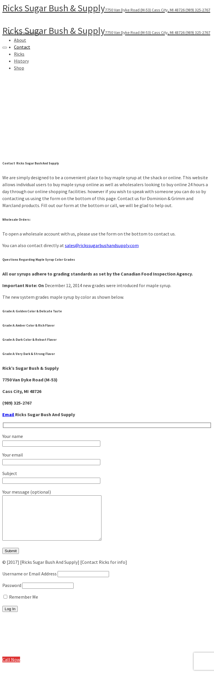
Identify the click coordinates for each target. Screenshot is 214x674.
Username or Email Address (29, 582)
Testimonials (27, 628)
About (20, 40)
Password (11, 594)
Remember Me (20, 605)
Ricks (19, 645)
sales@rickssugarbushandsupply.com (102, 245)
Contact (22, 47)
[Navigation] (4, 47)
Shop (19, 657)
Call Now (11, 668)
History (21, 651)
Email (8, 414)
